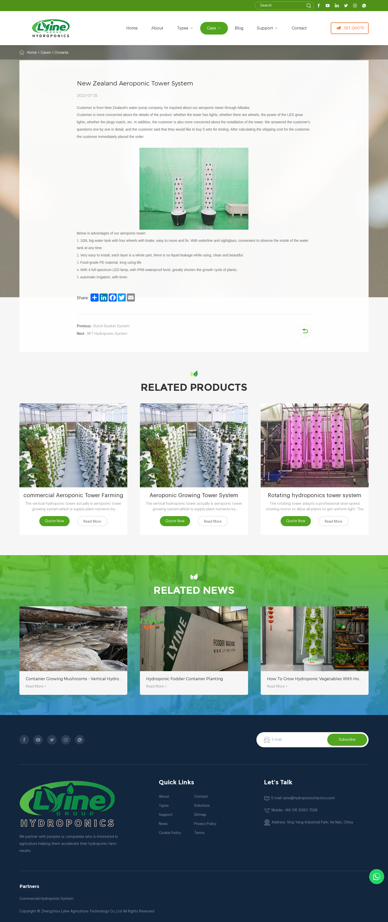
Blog (239, 28)
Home (132, 28)
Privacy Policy (205, 824)
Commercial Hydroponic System (46, 899)
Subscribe (347, 739)
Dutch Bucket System (103, 326)
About (164, 796)
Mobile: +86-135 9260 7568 (295, 810)
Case (214, 28)
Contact (299, 28)
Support (267, 28)
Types (164, 806)
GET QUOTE (350, 28)
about (157, 28)
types (185, 28)
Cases (46, 52)
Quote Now (54, 521)
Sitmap (200, 815)
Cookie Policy (170, 833)
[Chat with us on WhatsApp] (376, 876)
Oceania (61, 52)
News (163, 824)
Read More (92, 521)
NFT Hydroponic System (102, 334)
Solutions (202, 806)
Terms (199, 833)
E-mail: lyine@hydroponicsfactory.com (303, 798)
